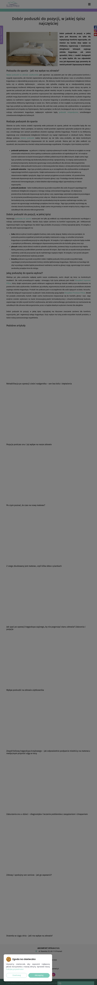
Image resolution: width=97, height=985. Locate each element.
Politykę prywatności (15, 969)
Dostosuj (17, 975)
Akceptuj (39, 975)
